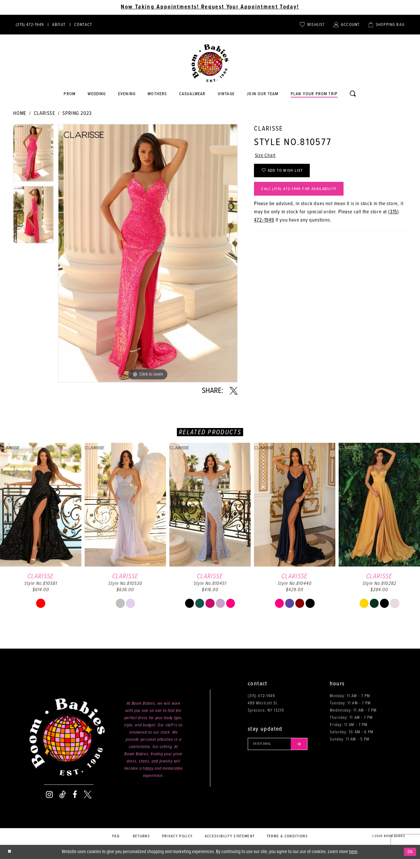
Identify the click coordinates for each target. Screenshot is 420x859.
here (353, 851)
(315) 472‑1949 (261, 696)
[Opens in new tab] (192, 94)
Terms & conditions (287, 836)
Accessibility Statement (230, 836)
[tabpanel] (33, 155)
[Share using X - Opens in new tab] (234, 391)
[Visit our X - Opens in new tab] (88, 794)
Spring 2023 (77, 113)
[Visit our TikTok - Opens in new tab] (62, 794)
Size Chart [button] (266, 156)
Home (19, 113)
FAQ (115, 836)
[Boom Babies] (210, 63)
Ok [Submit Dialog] (410, 851)
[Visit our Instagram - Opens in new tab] (49, 794)
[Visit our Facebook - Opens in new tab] (75, 794)
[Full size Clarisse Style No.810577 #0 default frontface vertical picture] (147, 253)
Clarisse (44, 113)
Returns (141, 836)
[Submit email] (303, 744)
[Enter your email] (280, 744)
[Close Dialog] (10, 852)
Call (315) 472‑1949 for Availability (303, 192)
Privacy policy (177, 836)
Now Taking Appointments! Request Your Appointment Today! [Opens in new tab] (210, 7)
